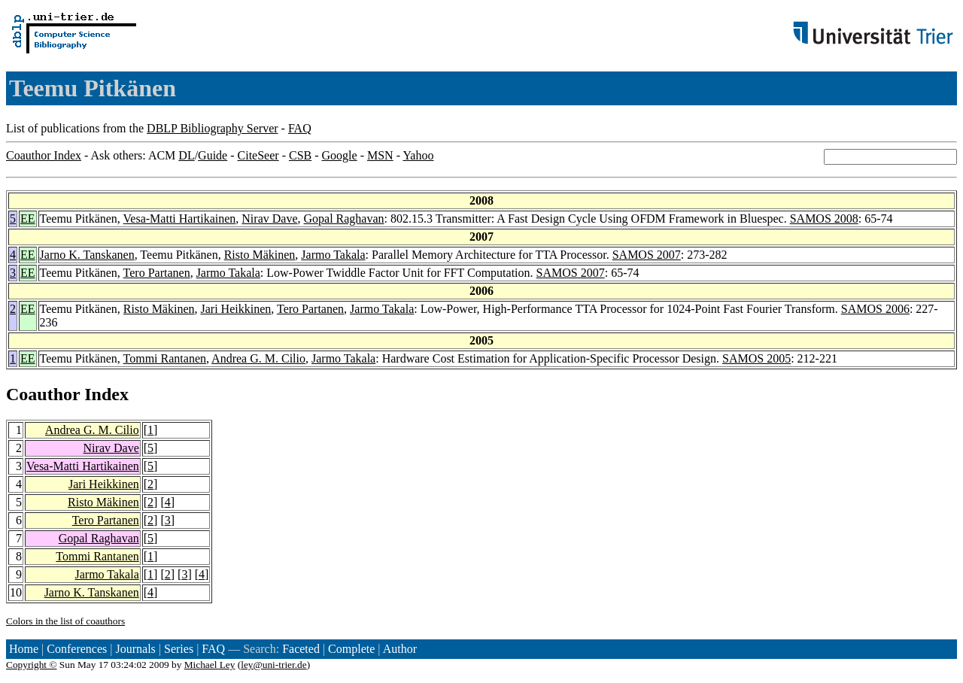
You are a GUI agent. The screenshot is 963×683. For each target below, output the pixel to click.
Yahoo (418, 155)
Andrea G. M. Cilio (258, 358)
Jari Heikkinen (236, 308)
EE (27, 218)
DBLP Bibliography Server (212, 128)
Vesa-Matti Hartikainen (179, 218)
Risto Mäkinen (260, 254)
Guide (212, 155)
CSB (300, 155)
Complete (351, 648)
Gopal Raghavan (343, 218)
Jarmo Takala (333, 254)
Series (178, 648)
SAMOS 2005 (756, 358)
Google (339, 155)
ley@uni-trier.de (273, 664)
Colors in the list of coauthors (65, 621)
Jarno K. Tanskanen (87, 254)
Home (23, 648)
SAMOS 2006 (875, 308)
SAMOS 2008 (824, 218)
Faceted (301, 648)
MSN (380, 155)
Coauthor (43, 394)
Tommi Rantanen (164, 358)
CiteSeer (258, 155)
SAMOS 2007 (646, 254)
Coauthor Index (43, 155)
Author (400, 648)
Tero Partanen (156, 272)
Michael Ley (209, 664)
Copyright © (31, 664)
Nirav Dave (269, 218)
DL (186, 155)
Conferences (77, 648)
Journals (135, 648)
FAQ (299, 128)
